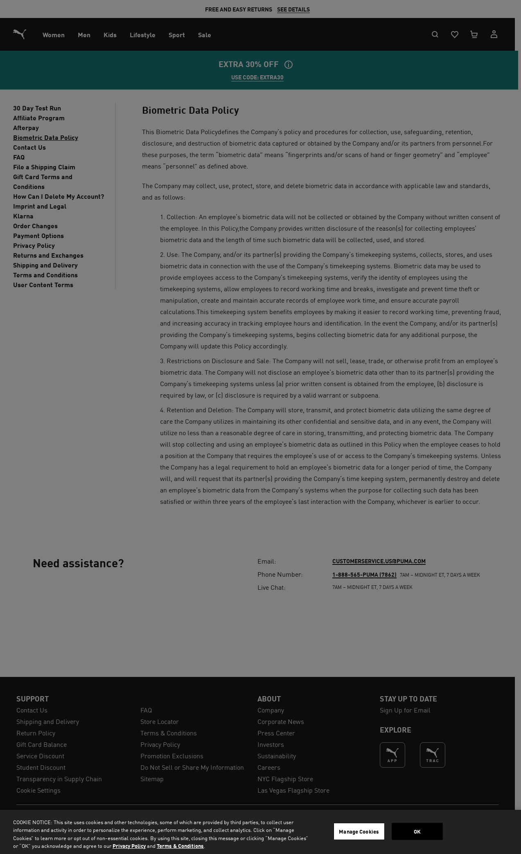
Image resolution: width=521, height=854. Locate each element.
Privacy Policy (129, 846)
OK (417, 831)
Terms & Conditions (180, 846)
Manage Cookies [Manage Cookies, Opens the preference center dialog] (359, 831)
